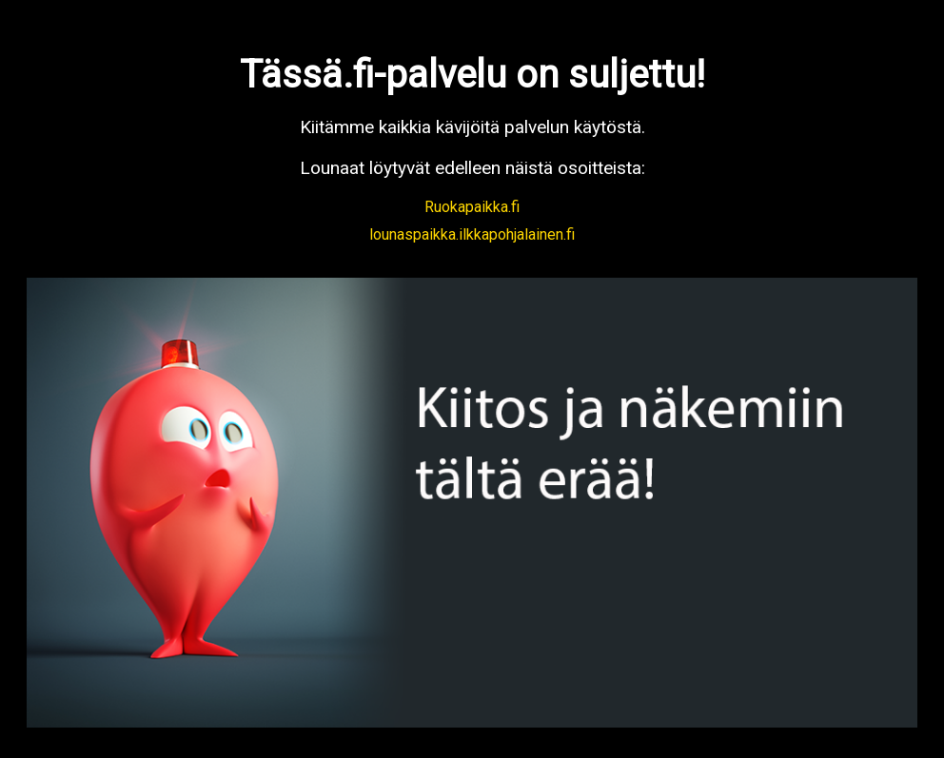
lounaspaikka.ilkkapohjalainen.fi (472, 234)
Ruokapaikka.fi (472, 207)
